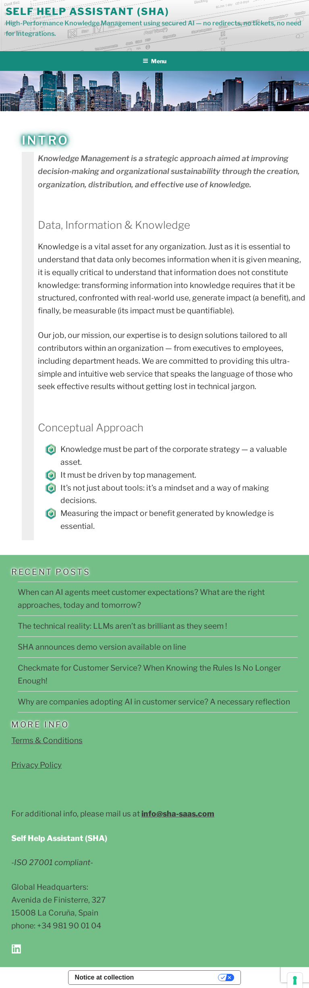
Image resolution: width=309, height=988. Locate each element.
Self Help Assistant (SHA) (87, 11)
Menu (154, 61)
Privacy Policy (36, 765)
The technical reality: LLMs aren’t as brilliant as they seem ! (122, 626)
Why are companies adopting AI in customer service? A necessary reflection (154, 701)
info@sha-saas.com (177, 813)
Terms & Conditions (47, 740)
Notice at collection (104, 977)
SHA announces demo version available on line (102, 647)
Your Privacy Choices (180, 977)
